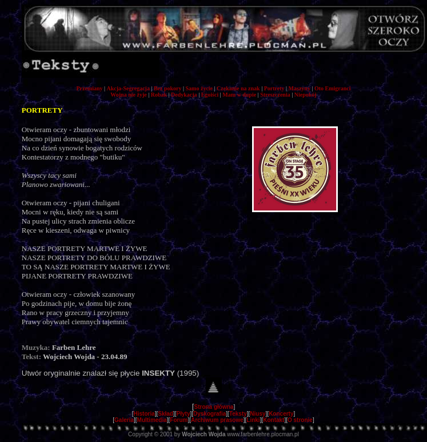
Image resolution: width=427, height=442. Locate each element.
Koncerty (281, 414)
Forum (178, 420)
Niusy (257, 414)
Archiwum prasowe (217, 420)
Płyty (183, 414)
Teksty (238, 414)
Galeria (124, 420)
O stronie (300, 420)
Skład (165, 414)
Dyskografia (209, 414)
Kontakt (273, 420)
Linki (253, 420)
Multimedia (152, 420)
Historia (144, 414)
